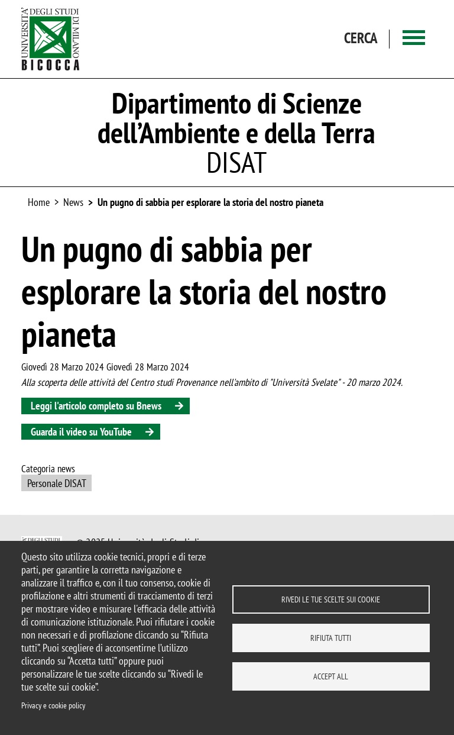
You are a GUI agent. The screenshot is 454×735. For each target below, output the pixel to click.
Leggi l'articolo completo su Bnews (96, 405)
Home (39, 202)
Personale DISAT (56, 483)
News (73, 202)
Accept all (330, 676)
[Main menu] (414, 39)
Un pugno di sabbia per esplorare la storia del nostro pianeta (210, 202)
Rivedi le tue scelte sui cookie (330, 599)
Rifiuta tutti (330, 638)
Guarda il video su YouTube (81, 432)
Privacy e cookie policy (53, 705)
